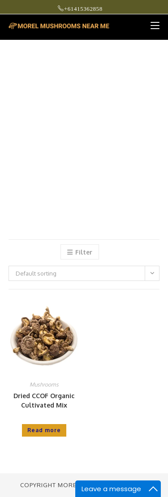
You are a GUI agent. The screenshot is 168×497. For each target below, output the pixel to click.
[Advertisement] (84, 128)
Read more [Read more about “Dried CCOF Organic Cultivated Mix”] (44, 430)
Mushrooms (44, 384)
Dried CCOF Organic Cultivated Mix (43, 400)
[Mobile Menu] (151, 25)
